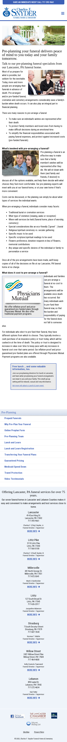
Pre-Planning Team (14, 436)
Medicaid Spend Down (15, 466)
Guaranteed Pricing (14, 460)
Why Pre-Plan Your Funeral (17, 424)
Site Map (26, 732)
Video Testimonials (14, 478)
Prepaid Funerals (12, 418)
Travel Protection (13, 472)
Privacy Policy (39, 732)
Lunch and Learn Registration (19, 448)
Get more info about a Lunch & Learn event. (28, 385)
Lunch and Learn (12, 442)
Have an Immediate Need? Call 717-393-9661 (33, 2)
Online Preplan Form (14, 430)
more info (32, 531)
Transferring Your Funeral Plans (20, 454)
